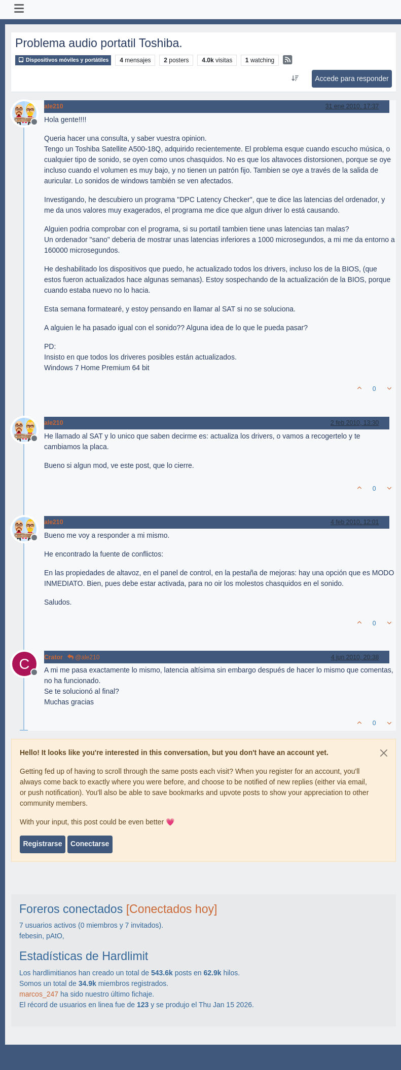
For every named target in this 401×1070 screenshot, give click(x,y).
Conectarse (89, 844)
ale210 (53, 106)
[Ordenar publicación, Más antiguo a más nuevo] (294, 78)
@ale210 (83, 657)
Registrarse (42, 844)
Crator (53, 657)
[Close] (383, 753)
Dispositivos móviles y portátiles (63, 60)
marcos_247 (38, 994)
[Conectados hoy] (171, 909)
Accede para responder (352, 78)
